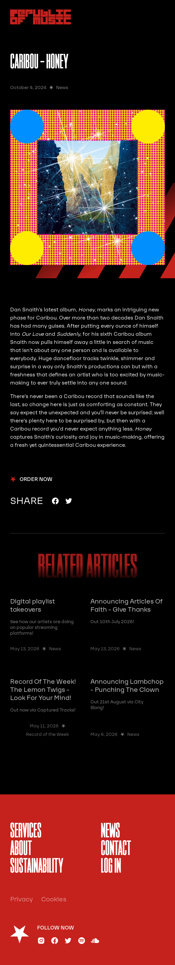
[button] (157, 16)
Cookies (53, 899)
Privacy (21, 899)
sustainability (36, 867)
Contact (116, 849)
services (25, 831)
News (110, 831)
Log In (111, 867)
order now (36, 479)
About (21, 849)
